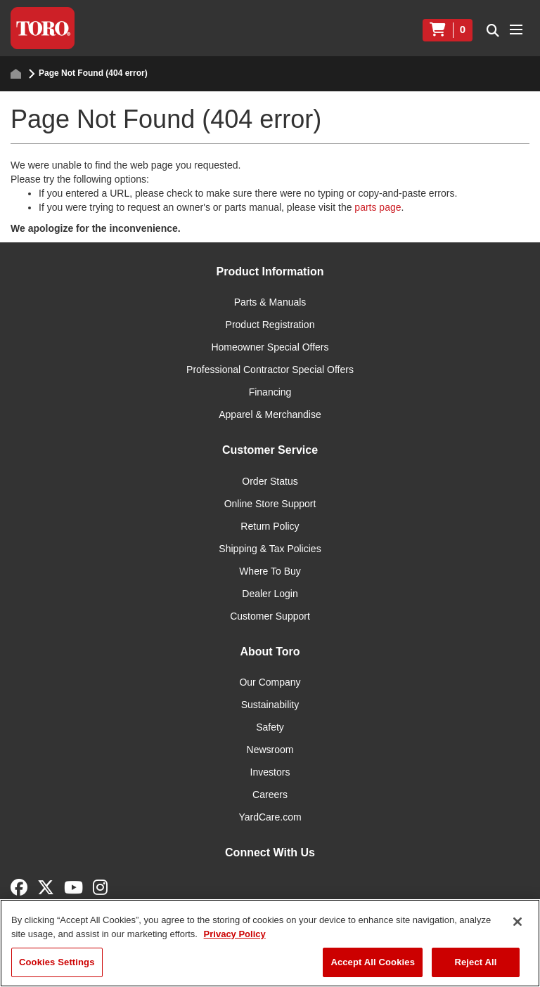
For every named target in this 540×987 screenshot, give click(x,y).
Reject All (475, 962)
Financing (270, 392)
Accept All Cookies (372, 962)
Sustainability (270, 704)
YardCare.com (269, 817)
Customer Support (270, 616)
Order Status (269, 481)
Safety (270, 727)
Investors (270, 772)
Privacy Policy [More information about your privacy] (235, 934)
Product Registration (270, 324)
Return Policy (269, 526)
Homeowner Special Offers (269, 347)
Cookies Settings (57, 962)
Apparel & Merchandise (270, 414)
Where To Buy (270, 571)
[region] (270, 943)
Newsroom (270, 749)
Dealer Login (269, 593)
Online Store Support (270, 503)
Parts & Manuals (270, 302)
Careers (270, 794)
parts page (377, 207)
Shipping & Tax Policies (270, 548)
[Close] (517, 921)
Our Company (269, 682)
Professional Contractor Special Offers (270, 369)
